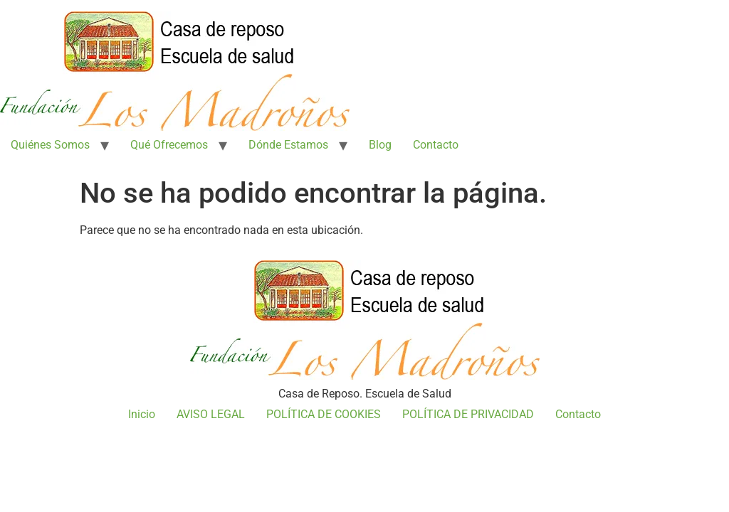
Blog (380, 144)
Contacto (435, 144)
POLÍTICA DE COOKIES (323, 414)
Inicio (141, 414)
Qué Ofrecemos (169, 144)
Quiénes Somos (50, 144)
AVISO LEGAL (211, 414)
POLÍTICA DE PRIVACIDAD (468, 414)
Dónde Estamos (288, 144)
